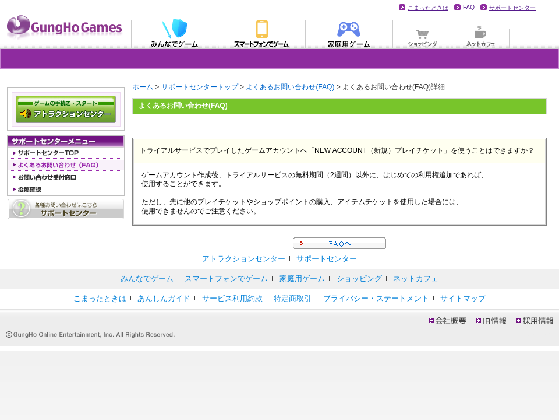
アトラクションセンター (243, 258)
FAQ (469, 7)
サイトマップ (463, 298)
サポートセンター (512, 8)
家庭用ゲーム (349, 32)
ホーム (142, 87)
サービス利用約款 (232, 298)
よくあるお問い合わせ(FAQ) (290, 87)
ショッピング (422, 32)
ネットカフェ (480, 32)
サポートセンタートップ (199, 87)
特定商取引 (293, 298)
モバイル (262, 32)
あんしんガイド (163, 298)
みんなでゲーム (174, 32)
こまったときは (428, 8)
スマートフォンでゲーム (226, 278)
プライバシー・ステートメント (376, 298)
